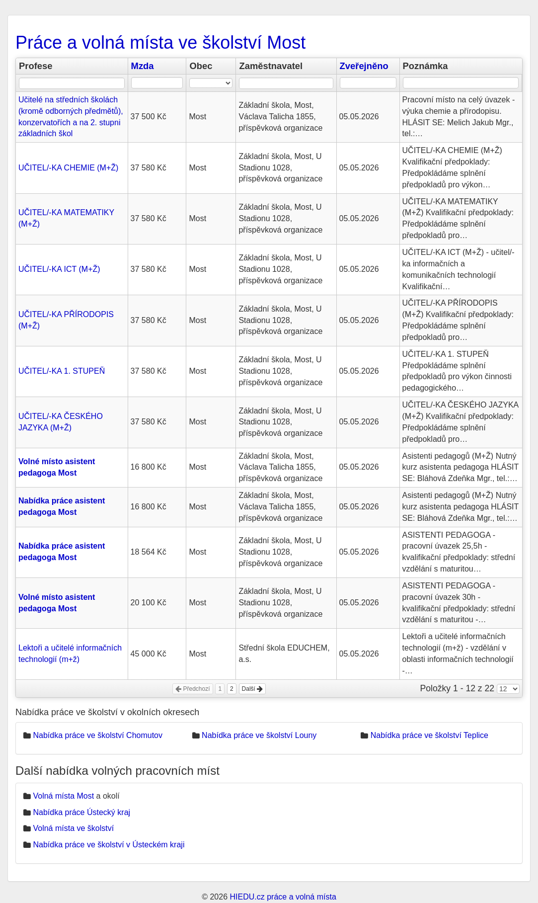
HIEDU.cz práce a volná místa (283, 897)
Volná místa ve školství (73, 828)
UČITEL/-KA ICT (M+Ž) (59, 269)
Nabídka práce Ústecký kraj (81, 812)
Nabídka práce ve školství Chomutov (97, 735)
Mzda (142, 66)
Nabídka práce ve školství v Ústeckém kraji (108, 844)
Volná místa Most (63, 796)
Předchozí (192, 688)
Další (252, 688)
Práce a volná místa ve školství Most (160, 42)
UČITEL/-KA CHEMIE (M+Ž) (68, 168)
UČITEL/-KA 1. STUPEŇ (61, 371)
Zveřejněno (364, 66)
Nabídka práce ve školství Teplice (429, 735)
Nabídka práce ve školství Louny (259, 735)
